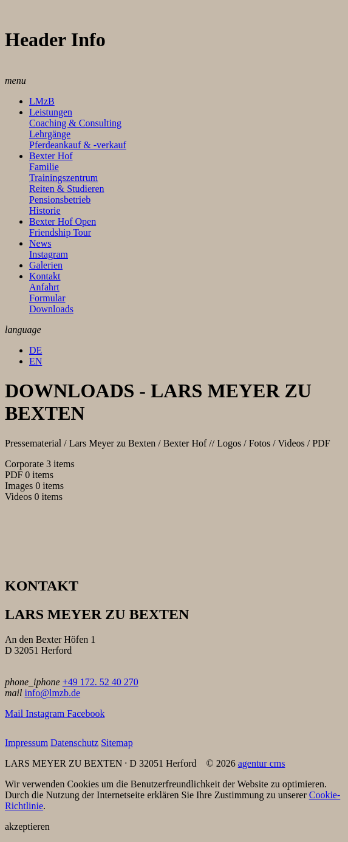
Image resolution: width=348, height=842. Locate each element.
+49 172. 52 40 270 (100, 682)
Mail (15, 713)
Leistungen (50, 112)
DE (35, 350)
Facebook (85, 713)
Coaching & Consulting (75, 123)
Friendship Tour (60, 232)
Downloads (51, 309)
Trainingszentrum (63, 178)
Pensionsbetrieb (59, 199)
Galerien (46, 265)
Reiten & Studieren (66, 188)
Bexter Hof (51, 156)
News (40, 243)
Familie (44, 167)
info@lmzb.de (52, 693)
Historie (45, 210)
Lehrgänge (49, 134)
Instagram (48, 254)
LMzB (42, 101)
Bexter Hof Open (62, 221)
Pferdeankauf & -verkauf (77, 145)
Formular (47, 298)
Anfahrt (44, 287)
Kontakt (45, 276)
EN (35, 361)
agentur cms (261, 763)
